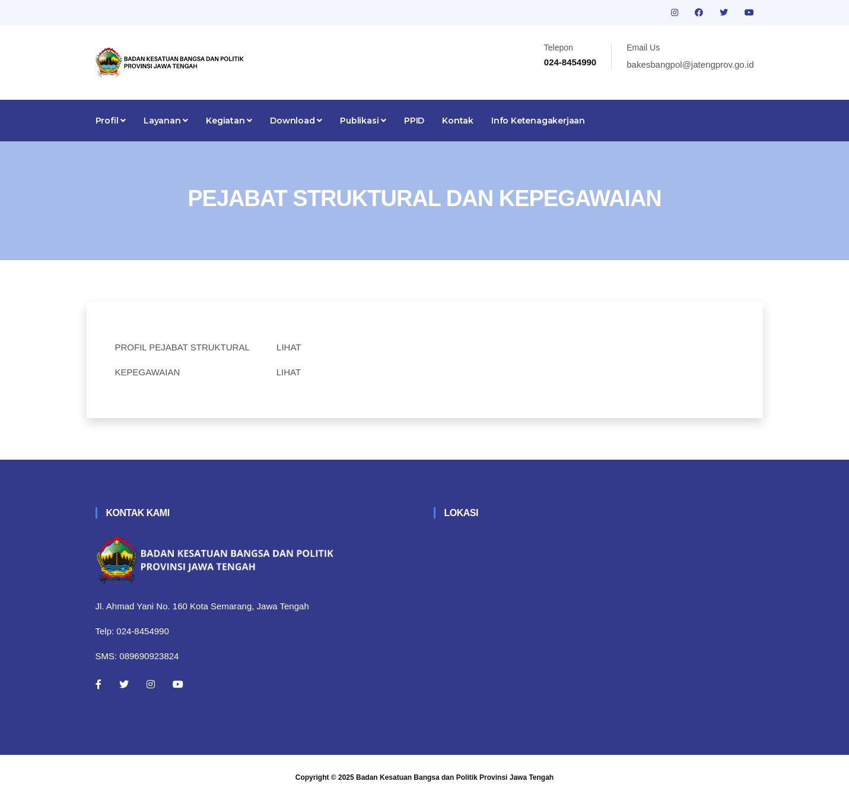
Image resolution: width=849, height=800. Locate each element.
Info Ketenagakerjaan (538, 120)
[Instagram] (151, 684)
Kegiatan (229, 120)
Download (296, 120)
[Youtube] (178, 684)
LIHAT (288, 347)
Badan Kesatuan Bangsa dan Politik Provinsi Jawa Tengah (455, 777)
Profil (111, 120)
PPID (414, 120)
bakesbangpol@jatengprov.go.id (690, 64)
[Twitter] (124, 684)
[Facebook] (98, 684)
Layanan (166, 120)
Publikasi (363, 120)
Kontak (457, 120)
